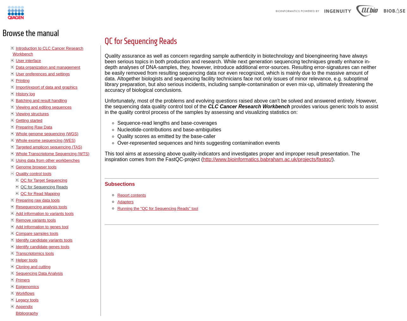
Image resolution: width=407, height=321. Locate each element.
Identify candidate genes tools (42, 246)
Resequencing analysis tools (41, 207)
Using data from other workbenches (48, 160)
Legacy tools (27, 300)
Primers (23, 280)
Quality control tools (33, 173)
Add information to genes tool (42, 226)
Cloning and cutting (33, 266)
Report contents (131, 195)
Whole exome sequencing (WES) (45, 140)
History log (25, 93)
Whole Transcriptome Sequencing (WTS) (52, 153)
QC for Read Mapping (40, 193)
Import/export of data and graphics (46, 87)
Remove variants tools (36, 220)
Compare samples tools (37, 233)
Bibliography (27, 313)
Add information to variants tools (45, 213)
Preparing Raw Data (34, 127)
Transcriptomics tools (35, 253)
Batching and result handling (41, 100)
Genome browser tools (36, 167)
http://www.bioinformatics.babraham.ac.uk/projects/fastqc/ (267, 159)
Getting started (29, 120)
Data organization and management (48, 67)
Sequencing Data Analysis (39, 273)
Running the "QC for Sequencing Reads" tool (157, 208)
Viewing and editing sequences (43, 107)
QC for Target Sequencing (44, 180)
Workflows (25, 293)
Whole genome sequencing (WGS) (47, 133)
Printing (22, 80)
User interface (28, 60)
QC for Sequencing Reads (44, 187)
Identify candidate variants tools (44, 240)
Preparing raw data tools (38, 200)
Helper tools (26, 260)
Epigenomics (27, 286)
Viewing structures (32, 113)
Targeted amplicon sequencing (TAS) (49, 147)
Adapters (125, 201)
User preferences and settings (43, 74)
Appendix (24, 306)
